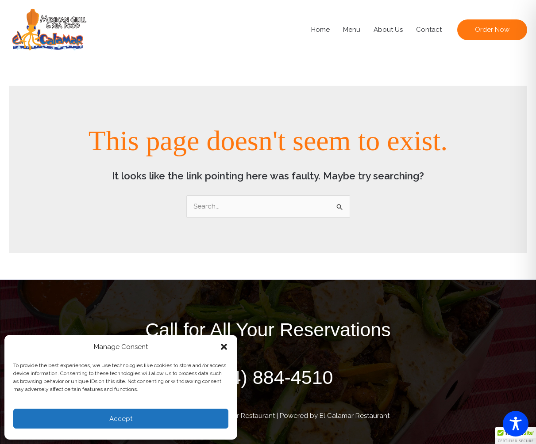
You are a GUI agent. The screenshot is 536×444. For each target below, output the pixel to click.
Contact (429, 30)
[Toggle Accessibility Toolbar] (515, 423)
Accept (120, 419)
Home (320, 30)
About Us (388, 30)
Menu (351, 30)
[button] (224, 346)
